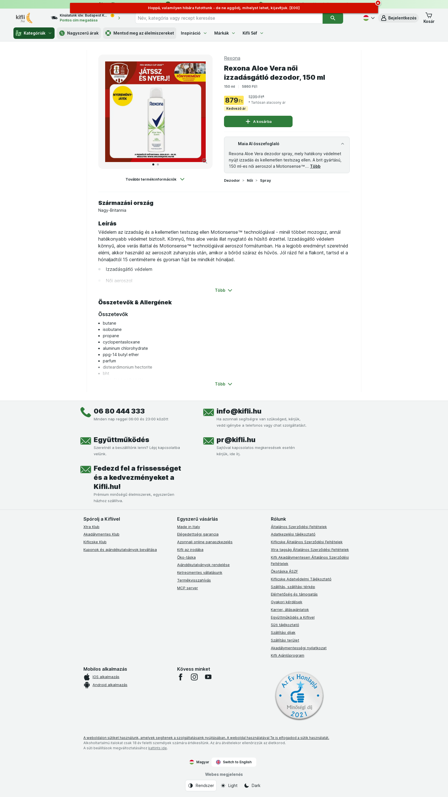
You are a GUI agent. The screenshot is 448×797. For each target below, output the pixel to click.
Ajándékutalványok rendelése (203, 564)
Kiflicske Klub (95, 542)
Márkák (225, 33)
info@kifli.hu (239, 411)
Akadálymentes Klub (101, 534)
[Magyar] (368, 18)
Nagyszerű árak (79, 33)
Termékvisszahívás (194, 580)
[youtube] (208, 677)
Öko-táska (186, 557)
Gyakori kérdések (286, 602)
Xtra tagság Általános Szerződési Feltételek (310, 549)
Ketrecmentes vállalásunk (199, 572)
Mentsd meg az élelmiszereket (139, 33)
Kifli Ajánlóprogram (287, 655)
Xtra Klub (91, 526)
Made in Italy (188, 526)
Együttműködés (121, 440)
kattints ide (157, 748)
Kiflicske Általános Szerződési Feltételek (307, 542)
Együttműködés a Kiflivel (293, 617)
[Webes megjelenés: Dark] (252, 785)
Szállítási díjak (283, 632)
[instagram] (194, 677)
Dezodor (232, 180)
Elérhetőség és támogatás (294, 594)
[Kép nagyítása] (204, 160)
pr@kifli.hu (236, 440)
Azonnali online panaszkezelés (205, 542)
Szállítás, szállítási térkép (293, 586)
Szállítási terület (285, 640)
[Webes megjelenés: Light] (229, 785)
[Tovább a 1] (153, 164)
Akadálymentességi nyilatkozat (299, 648)
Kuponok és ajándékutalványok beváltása (120, 549)
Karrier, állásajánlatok (290, 609)
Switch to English (234, 762)
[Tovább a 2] (158, 164)
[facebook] (180, 677)
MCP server (187, 588)
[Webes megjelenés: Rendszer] (201, 785)
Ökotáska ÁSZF (284, 571)
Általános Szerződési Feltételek (299, 526)
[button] (398, 18)
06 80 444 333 (119, 411)
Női (250, 180)
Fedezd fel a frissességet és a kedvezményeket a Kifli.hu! (137, 477)
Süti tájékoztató (285, 624)
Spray (265, 180)
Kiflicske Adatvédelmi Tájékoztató (301, 579)
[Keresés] (333, 18)
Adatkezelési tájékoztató (293, 534)
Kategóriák (34, 33)
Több (315, 166)
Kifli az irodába (190, 549)
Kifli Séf (253, 33)
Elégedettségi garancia (198, 534)
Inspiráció (194, 33)
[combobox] (229, 18)
